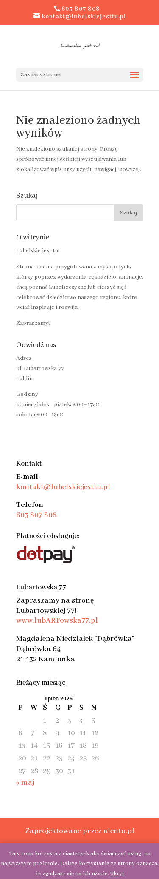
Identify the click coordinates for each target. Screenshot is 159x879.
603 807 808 (36, 515)
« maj (25, 782)
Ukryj (117, 873)
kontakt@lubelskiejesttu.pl (63, 487)
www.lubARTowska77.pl (57, 620)
